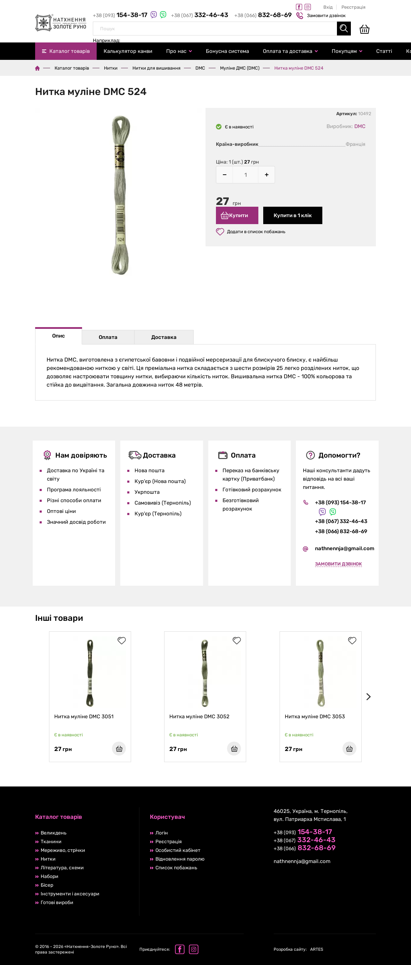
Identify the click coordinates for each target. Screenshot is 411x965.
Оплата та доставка (287, 51)
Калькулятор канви (128, 51)
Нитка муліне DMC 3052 (199, 716)
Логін (161, 833)
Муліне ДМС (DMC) (239, 68)
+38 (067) (200, 15)
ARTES (298, 949)
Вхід (328, 7)
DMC (200, 68)
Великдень (53, 833)
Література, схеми (62, 868)
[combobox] (222, 28)
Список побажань (176, 868)
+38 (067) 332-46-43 (341, 521)
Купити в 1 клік (293, 215)
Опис (58, 336)
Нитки (111, 68)
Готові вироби (57, 902)
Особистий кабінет (177, 850)
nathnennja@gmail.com (344, 548)
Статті (384, 51)
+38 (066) (263, 15)
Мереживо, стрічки (63, 850)
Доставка (164, 337)
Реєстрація (353, 7)
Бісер (47, 885)
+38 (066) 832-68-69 (341, 531)
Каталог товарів (69, 51)
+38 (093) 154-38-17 (340, 502)
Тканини (51, 842)
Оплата (108, 337)
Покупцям (344, 51)
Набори (49, 876)
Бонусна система (227, 51)
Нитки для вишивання (156, 68)
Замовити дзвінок (322, 15)
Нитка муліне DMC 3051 (83, 716)
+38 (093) (121, 15)
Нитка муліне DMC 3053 (315, 716)
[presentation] (367, 696)
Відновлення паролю (179, 859)
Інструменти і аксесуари (70, 894)
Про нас (176, 51)
